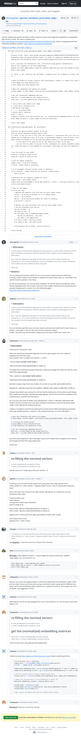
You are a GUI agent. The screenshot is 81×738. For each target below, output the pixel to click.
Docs (47, 727)
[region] (40, 141)
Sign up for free (10, 717)
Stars (31, 31)
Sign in (64, 3)
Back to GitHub (52, 4)
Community (40, 727)
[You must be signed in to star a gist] (65, 17)
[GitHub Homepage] (34, 732)
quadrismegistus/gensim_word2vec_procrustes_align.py (30, 24)
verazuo (13, 453)
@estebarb (13, 707)
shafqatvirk (14, 577)
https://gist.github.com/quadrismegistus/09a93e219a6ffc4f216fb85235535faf (28, 42)
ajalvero (13, 479)
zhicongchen (12, 18)
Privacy (22, 727)
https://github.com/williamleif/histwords (38, 44)
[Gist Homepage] (10, 3)
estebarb (13, 597)
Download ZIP (74, 31)
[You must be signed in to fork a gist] (74, 17)
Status (34, 727)
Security (28, 727)
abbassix (13, 299)
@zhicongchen (18, 247)
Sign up (73, 3)
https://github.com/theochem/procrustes (35, 656)
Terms (16, 727)
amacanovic (14, 341)
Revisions (17, 31)
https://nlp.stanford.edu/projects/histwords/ (24, 290)
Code (6, 31)
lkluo (11, 551)
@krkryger (13, 556)
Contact (53, 727)
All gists (43, 4)
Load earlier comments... (43, 237)
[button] (64, 30)
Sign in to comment (69, 717)
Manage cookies (62, 727)
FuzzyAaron (14, 612)
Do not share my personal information (40, 729)
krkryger (13, 529)
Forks (43, 31)
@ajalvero (16, 542)
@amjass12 (15, 271)
